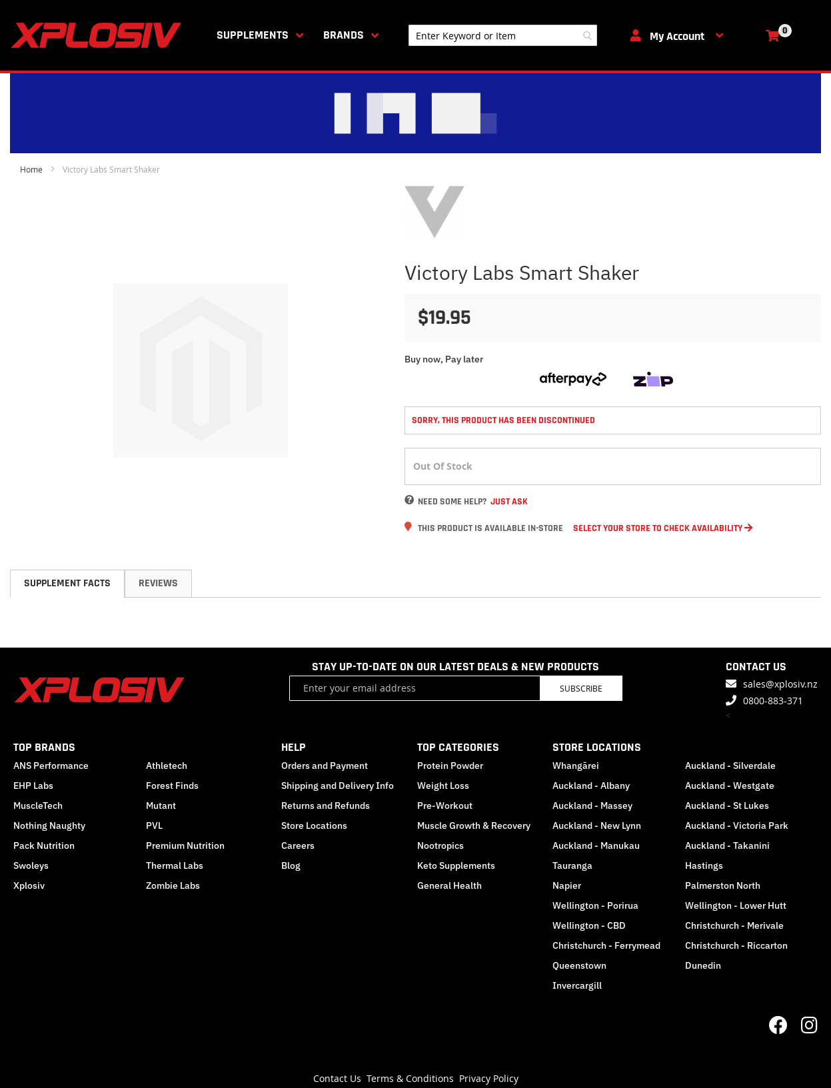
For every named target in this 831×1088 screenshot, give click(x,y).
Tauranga (572, 865)
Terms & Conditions (410, 1078)
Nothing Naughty (49, 825)
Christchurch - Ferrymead (606, 945)
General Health (449, 885)
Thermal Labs (174, 865)
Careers (298, 845)
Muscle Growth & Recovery (473, 825)
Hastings (704, 865)
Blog (291, 865)
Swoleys (31, 865)
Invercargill (577, 985)
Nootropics (440, 845)
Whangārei (575, 766)
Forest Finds (172, 786)
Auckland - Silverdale (730, 766)
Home (31, 169)
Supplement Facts (67, 583)
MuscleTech (38, 806)
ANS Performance (51, 766)
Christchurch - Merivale (734, 925)
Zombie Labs (173, 885)
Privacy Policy (488, 1078)
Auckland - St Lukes (727, 806)
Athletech (166, 766)
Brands (343, 35)
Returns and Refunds (325, 806)
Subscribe (581, 688)
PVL (154, 825)
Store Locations (314, 825)
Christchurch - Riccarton (736, 945)
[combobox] (503, 35)
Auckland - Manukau (596, 845)
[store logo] (98, 35)
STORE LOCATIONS (596, 747)
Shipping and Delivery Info (337, 786)
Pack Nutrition (44, 845)
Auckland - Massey (592, 806)
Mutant (161, 806)
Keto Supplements (456, 865)
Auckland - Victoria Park (736, 825)
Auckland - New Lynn (596, 825)
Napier (566, 885)
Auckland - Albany (591, 786)
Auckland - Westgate (729, 786)
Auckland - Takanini (727, 845)
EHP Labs (33, 786)
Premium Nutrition (185, 845)
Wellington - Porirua (595, 905)
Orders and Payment (324, 766)
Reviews (158, 583)
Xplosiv (29, 885)
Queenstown (579, 965)
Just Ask (509, 502)
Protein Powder (450, 766)
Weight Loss (443, 786)
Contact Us (337, 1078)
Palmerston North (722, 885)
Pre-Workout (444, 806)
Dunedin (703, 965)
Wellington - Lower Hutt (735, 905)
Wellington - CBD (589, 925)
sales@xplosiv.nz (780, 684)
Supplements (253, 35)
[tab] (67, 584)
